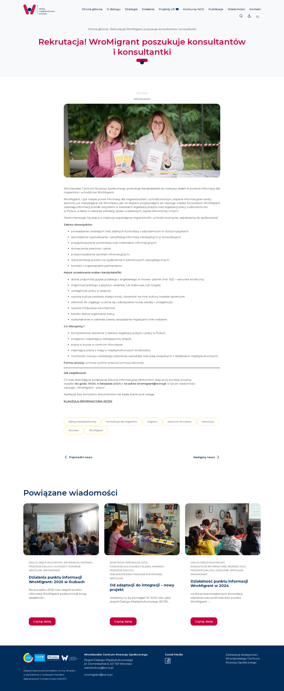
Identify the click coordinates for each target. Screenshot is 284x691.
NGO (243, 566)
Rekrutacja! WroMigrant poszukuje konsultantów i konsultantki (153, 29)
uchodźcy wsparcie (67, 566)
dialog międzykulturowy (82, 421)
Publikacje (215, 9)
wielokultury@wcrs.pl (98, 667)
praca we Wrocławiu (180, 421)
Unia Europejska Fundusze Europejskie (136, 574)
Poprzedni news (80, 457)
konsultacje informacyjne (208, 566)
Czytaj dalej (42, 621)
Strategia (131, 9)
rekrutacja (208, 421)
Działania (148, 9)
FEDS (144, 562)
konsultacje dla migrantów (121, 421)
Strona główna (92, 9)
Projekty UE (169, 9)
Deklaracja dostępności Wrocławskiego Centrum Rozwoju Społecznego (243, 658)
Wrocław (73, 430)
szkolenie (222, 570)
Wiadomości (236, 9)
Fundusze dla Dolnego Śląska (130, 566)
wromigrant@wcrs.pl (98, 674)
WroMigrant (142, 99)
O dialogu (114, 9)
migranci (152, 421)
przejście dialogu (41, 566)
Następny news (204, 457)
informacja (72, 562)
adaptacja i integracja (125, 562)
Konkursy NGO (193, 9)
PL (258, 16)
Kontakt (255, 9)
